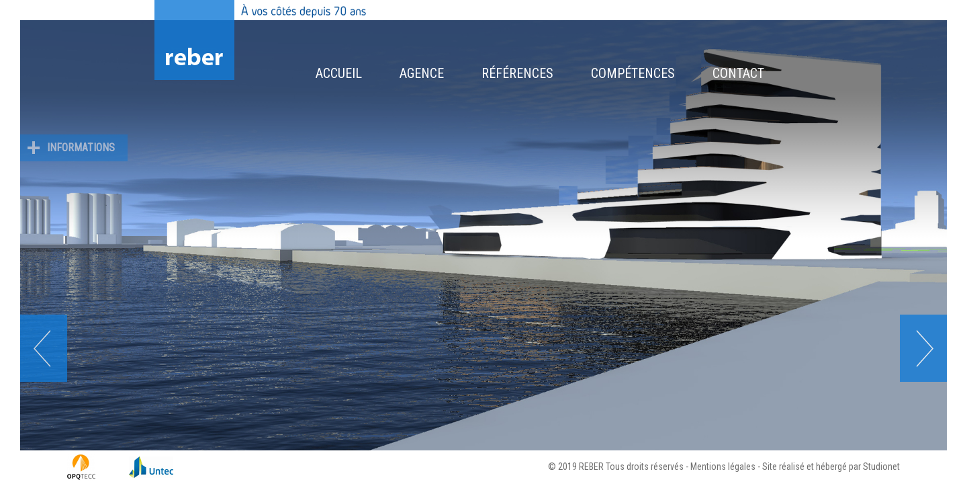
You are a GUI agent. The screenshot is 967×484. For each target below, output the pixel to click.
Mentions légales (722, 466)
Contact (738, 73)
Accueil (339, 73)
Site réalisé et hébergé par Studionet (831, 466)
